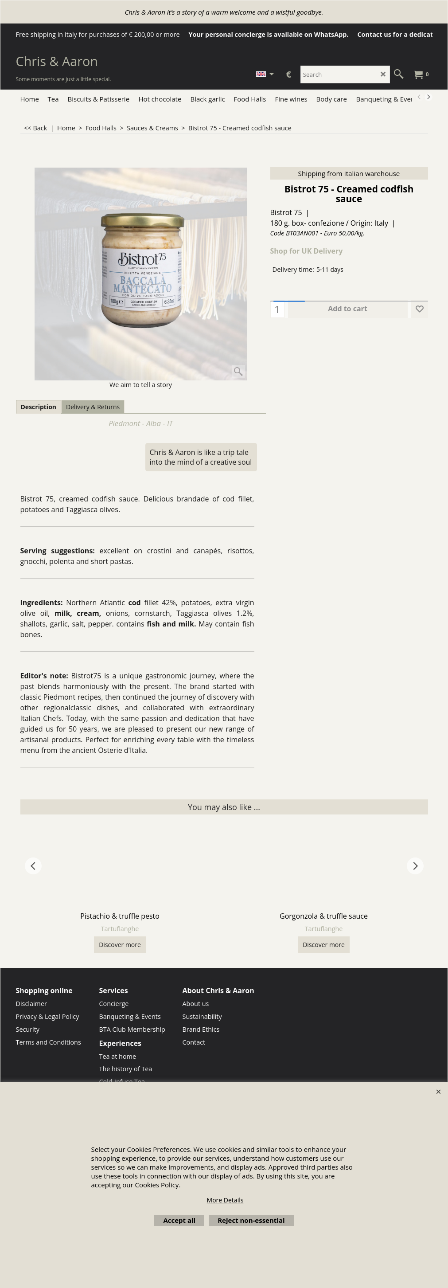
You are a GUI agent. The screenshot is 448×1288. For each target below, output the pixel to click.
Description (39, 407)
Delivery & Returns (93, 407)
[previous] (420, 97)
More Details (225, 1200)
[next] (428, 97)
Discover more (120, 944)
